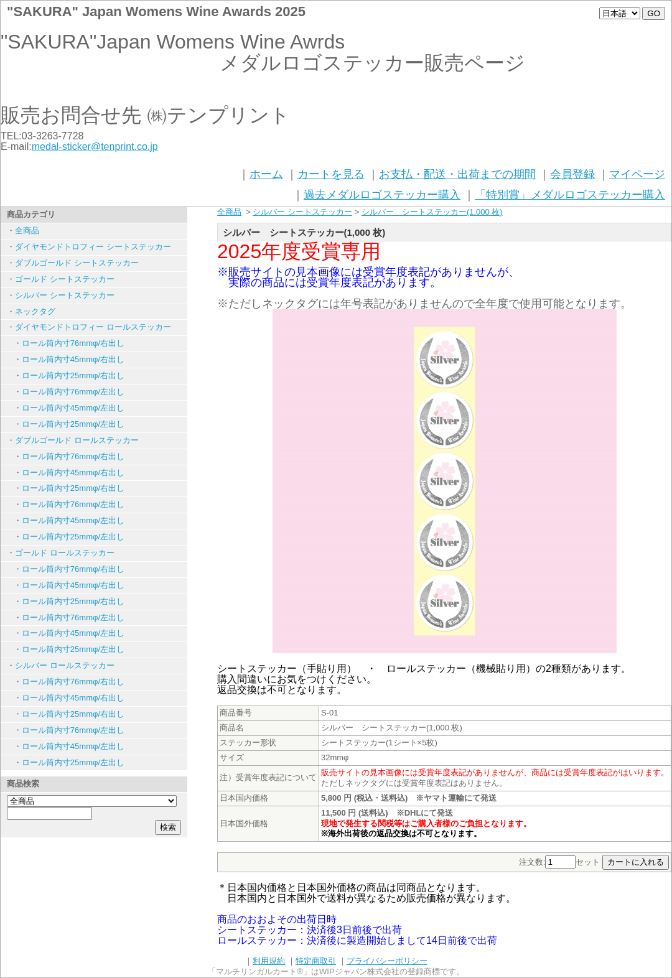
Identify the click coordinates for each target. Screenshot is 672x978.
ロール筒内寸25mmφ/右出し (73, 375)
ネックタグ (35, 311)
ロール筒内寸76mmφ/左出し (73, 391)
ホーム (266, 174)
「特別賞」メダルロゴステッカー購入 (570, 195)
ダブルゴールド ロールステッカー (77, 440)
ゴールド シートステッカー (64, 279)
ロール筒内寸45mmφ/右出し (73, 359)
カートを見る (331, 174)
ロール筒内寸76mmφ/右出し (73, 343)
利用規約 (269, 961)
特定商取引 (316, 961)
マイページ (637, 174)
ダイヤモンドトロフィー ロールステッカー (93, 327)
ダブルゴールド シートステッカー (77, 263)
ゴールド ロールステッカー (64, 552)
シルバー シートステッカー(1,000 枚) (432, 212)
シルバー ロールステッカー (64, 665)
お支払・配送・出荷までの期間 (457, 174)
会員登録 (572, 174)
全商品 (27, 230)
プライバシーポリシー (387, 961)
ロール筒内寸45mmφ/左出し (73, 407)
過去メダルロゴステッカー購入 (382, 195)
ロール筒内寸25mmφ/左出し (73, 424)
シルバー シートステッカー (64, 295)
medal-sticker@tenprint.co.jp (95, 146)
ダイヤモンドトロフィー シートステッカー (93, 246)
